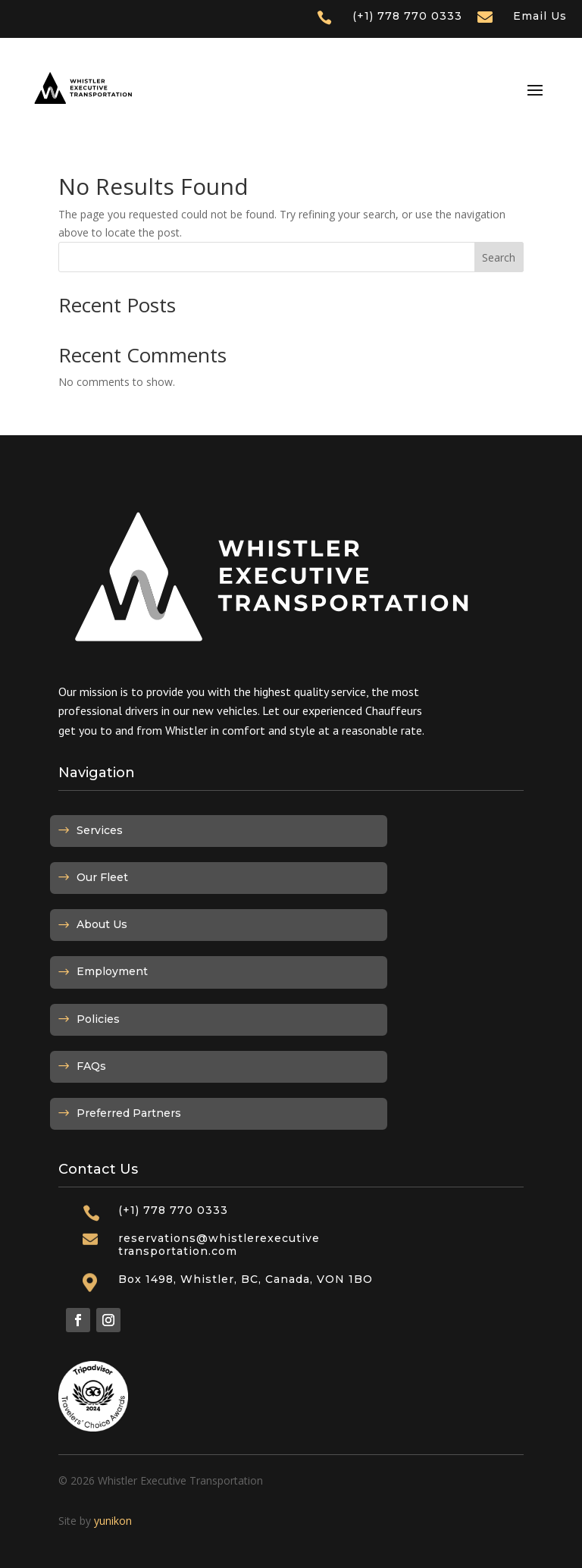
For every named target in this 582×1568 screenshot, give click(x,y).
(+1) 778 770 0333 (407, 16)
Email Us (540, 16)
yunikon (113, 1520)
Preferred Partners (129, 1113)
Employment (112, 971)
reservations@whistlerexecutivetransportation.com (219, 1244)
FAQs (91, 1066)
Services (100, 830)
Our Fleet (102, 877)
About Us (102, 924)
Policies (98, 1019)
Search (498, 257)
